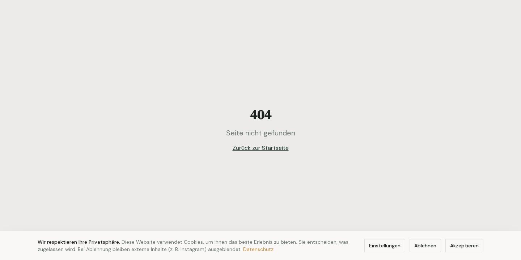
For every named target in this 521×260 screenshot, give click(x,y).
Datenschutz (258, 249)
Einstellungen (385, 245)
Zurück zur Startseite (261, 148)
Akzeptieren (464, 245)
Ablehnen (425, 245)
